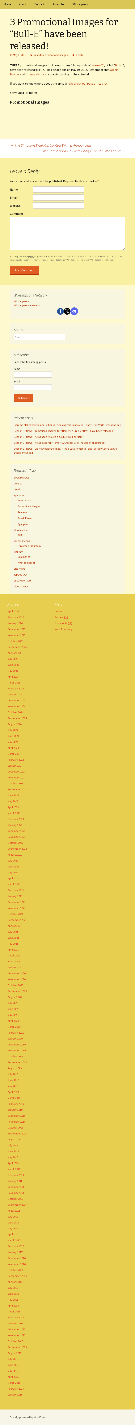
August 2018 (15, 1139)
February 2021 (16, 961)
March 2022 (14, 884)
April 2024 (13, 748)
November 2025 (17, 635)
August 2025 (15, 653)
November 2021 (17, 908)
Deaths (18, 489)
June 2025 (13, 664)
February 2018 (16, 1175)
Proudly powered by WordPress (28, 1417)
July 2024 (13, 730)
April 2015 (13, 1376)
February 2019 (16, 1104)
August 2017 (15, 1210)
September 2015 (17, 1347)
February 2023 (16, 819)
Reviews (22, 512)
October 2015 (15, 1341)
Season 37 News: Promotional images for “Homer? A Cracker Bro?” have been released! (64, 431)
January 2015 (15, 1394)
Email (14, 197)
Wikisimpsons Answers (27, 305)
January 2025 (15, 694)
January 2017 (15, 1252)
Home (7, 4)
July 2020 (13, 1003)
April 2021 (13, 949)
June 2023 (13, 795)
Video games (21, 586)
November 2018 (17, 1121)
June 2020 (13, 1009)
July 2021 (13, 931)
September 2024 (17, 718)
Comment (16, 214)
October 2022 (15, 842)
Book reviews (21, 477)
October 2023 (15, 783)
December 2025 (17, 629)
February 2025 (16, 688)
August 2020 (15, 997)
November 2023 (17, 777)
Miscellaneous (22, 541)
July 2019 (13, 1074)
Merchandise (21, 530)
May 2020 (13, 1015)
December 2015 (17, 1329)
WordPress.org (63, 629)
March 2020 (14, 1026)
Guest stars (24, 500)
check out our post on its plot (88, 83)
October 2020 (15, 985)
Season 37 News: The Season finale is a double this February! (48, 437)
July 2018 (13, 1145)
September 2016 (17, 1276)
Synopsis (23, 524)
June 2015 (13, 1365)
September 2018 (17, 1133)
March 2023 (14, 813)
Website (15, 205)
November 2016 (17, 1264)
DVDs (20, 535)
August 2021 (15, 926)
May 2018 (13, 1157)
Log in (58, 611)
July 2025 (13, 659)
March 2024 (14, 753)
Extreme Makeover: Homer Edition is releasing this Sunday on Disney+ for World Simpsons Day (67, 425)
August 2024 (15, 724)
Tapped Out (20, 574)
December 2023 (17, 771)
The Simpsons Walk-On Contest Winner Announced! (50, 145)
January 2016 (15, 1323)
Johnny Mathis (34, 74)
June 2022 (13, 866)
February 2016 (16, 1317)
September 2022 (17, 848)
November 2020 (17, 979)
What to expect (26, 562)
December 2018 (17, 1115)
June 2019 (13, 1080)
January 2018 (15, 1181)
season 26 (97, 65)
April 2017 (13, 1234)
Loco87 (79, 55)
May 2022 (13, 872)
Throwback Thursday (29, 546)
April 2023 (13, 807)
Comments (64, 623)
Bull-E (119, 65)
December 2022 (17, 831)
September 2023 (17, 789)
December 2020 (17, 973)
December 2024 (17, 700)
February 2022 (16, 890)
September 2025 (17, 647)
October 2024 (15, 712)
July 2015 (13, 1359)
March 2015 (14, 1382)
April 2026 (13, 611)
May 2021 (13, 943)
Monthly (18, 552)
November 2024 (17, 706)
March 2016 (14, 1311)
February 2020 (16, 1032)
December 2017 (17, 1187)
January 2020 (15, 1038)
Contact (39, 4)
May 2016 (13, 1299)
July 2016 (13, 1287)
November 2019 (17, 1050)
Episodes (38, 55)
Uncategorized (22, 580)
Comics (18, 483)
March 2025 (14, 682)
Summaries (24, 557)
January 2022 (15, 896)
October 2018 (15, 1127)
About (22, 4)
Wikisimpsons (81, 4)
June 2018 (13, 1151)
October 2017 (15, 1198)
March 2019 (14, 1098)
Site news (19, 568)
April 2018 (13, 1163)
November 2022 (17, 837)
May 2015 (13, 1371)
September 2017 (17, 1204)
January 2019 (15, 1109)
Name (15, 189)
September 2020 (17, 991)
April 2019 (13, 1092)
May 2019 (13, 1086)
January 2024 (15, 765)
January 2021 (15, 967)
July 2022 (13, 860)
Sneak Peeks (25, 518)
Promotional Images (56, 55)
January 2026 (15, 623)
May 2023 (13, 801)
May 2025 (13, 670)
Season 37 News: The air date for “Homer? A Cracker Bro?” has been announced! (59, 442)
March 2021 (14, 955)
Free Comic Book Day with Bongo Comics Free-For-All (83, 151)
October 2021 (15, 914)
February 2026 (16, 617)
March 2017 (14, 1240)
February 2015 (16, 1388)
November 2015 (17, 1335)
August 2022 (15, 854)
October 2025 (15, 641)
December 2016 (17, 1258)
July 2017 (13, 1216)
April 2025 (13, 676)
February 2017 (16, 1246)
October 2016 (15, 1270)
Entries (61, 617)
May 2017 (13, 1228)
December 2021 (17, 902)
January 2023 (15, 825)
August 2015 (15, 1353)
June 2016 (13, 1293)
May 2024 (13, 742)
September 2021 (17, 920)
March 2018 (14, 1169)
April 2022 (13, 878)
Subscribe (58, 4)
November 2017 (17, 1193)
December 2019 (17, 1044)
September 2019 (17, 1062)
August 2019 (15, 1068)
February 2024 (16, 759)
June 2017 (13, 1222)
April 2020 (13, 1020)
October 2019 (15, 1056)
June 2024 (13, 736)
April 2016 (13, 1305)
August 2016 (15, 1282)
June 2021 (13, 937)
